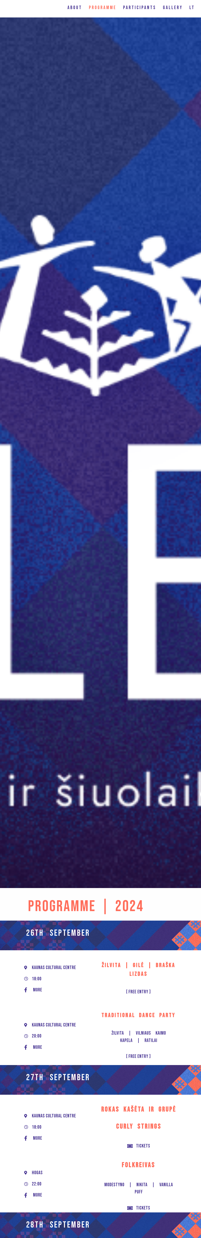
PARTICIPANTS (139, 8)
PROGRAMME (102, 8)
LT (192, 8)
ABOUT (74, 8)
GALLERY (173, 8)
